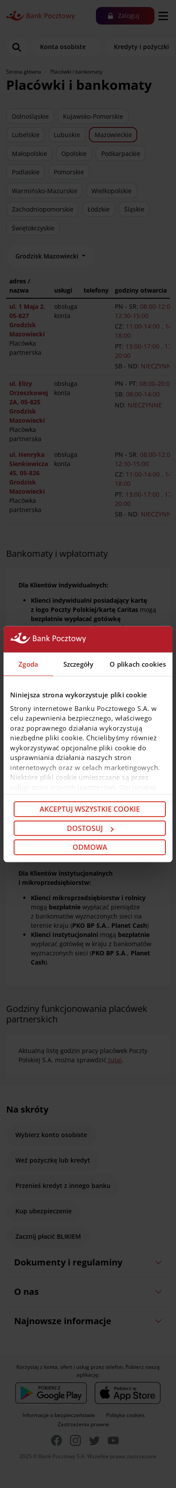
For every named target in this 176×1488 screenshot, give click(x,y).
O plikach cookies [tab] (138, 664)
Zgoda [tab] (28, 664)
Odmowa (90, 847)
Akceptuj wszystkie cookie (90, 809)
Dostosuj (90, 828)
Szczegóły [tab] (78, 664)
